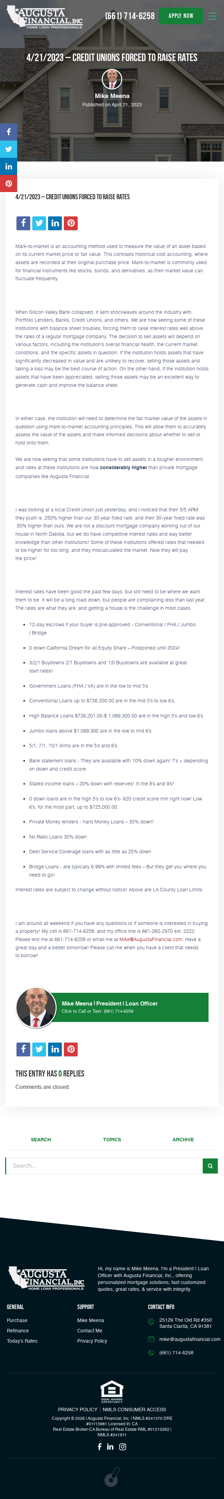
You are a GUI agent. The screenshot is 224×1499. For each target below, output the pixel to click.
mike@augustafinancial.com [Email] (190, 1339)
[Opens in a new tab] (8, 132)
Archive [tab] (183, 1140)
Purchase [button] (17, 1320)
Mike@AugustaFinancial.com (151, 939)
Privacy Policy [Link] (92, 1341)
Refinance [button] (18, 1331)
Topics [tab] (112, 1140)
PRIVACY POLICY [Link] (77, 1409)
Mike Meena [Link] (90, 1320)
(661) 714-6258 (118, 1011)
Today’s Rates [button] (22, 1341)
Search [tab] (41, 1140)
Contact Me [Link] (89, 1331)
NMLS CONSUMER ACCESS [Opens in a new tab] (134, 1409)
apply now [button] (181, 15)
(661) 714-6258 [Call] (130, 16)
